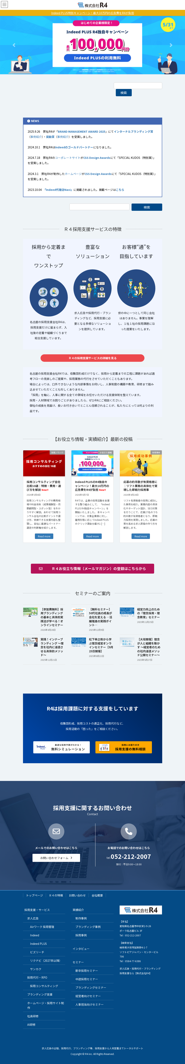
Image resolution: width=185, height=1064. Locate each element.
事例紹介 (36, 137)
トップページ (34, 895)
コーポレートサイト (67, 158)
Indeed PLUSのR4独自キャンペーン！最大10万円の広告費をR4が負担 (92, 486)
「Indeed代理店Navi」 (59, 190)
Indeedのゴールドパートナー (74, 147)
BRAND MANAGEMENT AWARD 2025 (81, 131)
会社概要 (97, 895)
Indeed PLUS (38, 944)
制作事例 (81, 918)
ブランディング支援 (39, 994)
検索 (123, 92)
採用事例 (81, 935)
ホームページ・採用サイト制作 (45, 1005)
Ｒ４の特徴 (56, 895)
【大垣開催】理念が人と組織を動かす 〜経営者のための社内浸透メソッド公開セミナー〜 (148, 647)
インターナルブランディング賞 (133, 131)
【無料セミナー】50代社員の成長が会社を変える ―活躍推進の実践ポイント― (100, 617)
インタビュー (81, 949)
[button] (14, 45)
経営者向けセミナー (88, 996)
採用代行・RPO (37, 977)
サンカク (35, 969)
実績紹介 (78, 910)
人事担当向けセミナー (89, 1004)
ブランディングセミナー (90, 987)
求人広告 (33, 918)
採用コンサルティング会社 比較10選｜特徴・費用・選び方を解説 (44, 486)
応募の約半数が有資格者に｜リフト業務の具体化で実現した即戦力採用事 (140, 486)
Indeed (34, 935)
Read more (44, 536)
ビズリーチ (37, 952)
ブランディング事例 (88, 927)
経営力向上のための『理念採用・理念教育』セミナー (148, 613)
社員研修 (33, 1016)
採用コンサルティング (44, 986)
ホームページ (73, 174)
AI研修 (31, 1025)
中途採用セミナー (86, 979)
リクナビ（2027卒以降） (46, 961)
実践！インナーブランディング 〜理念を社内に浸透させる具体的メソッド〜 (52, 647)
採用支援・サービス (37, 910)
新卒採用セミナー (86, 971)
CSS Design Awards (96, 158)
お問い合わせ (77, 895)
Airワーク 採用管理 (42, 927)
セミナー (78, 962)
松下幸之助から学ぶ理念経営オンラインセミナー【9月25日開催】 (101, 645)
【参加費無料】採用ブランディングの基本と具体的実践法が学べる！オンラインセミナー (52, 617)
